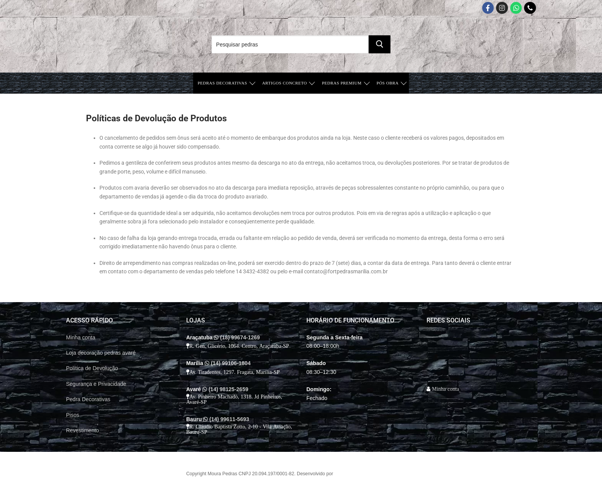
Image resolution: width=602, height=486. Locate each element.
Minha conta (80, 337)
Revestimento (82, 430)
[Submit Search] (379, 44)
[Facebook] (488, 8)
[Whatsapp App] (516, 8)
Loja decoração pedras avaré (101, 353)
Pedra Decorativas (88, 399)
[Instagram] (502, 8)
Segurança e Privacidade (96, 384)
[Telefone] (530, 8)
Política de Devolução (92, 368)
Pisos (72, 415)
